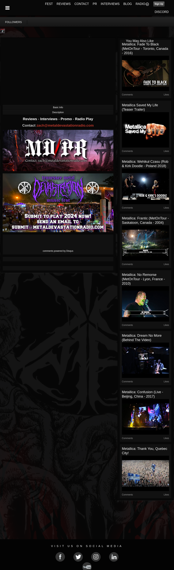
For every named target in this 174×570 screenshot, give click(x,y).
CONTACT (81, 4)
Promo (67, 119)
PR (95, 4)
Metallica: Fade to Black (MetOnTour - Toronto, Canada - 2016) (145, 48)
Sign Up (159, 4)
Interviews (49, 119)
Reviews (30, 119)
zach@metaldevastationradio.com (65, 125)
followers (13, 22)
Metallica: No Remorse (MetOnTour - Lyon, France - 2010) (143, 279)
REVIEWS (64, 4)
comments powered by (58, 251)
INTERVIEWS (110, 4)
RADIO (140, 4)
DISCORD (162, 11)
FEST (49, 4)
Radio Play (84, 119)
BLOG (127, 4)
